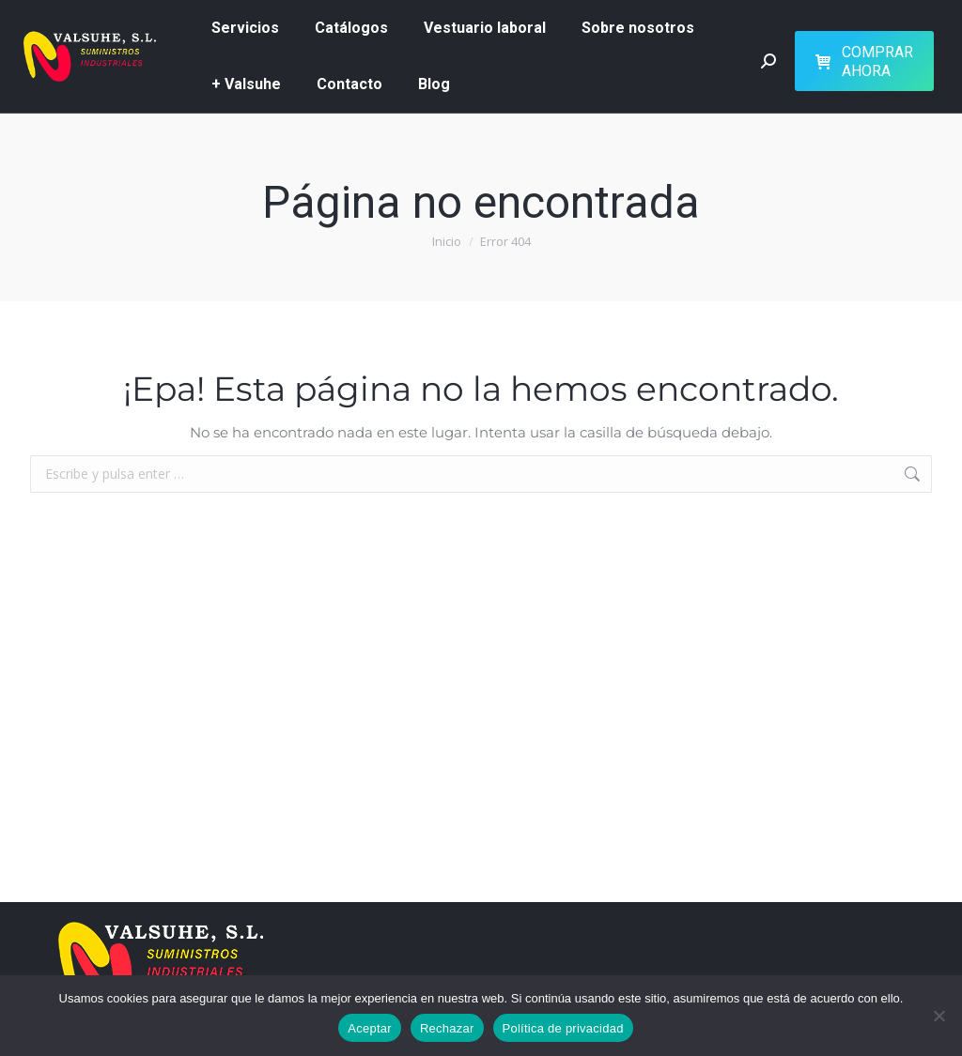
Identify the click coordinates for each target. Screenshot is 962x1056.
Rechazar (447, 1028)
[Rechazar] (938, 1015)
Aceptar (370, 1028)
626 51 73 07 (650, 17)
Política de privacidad (563, 1028)
